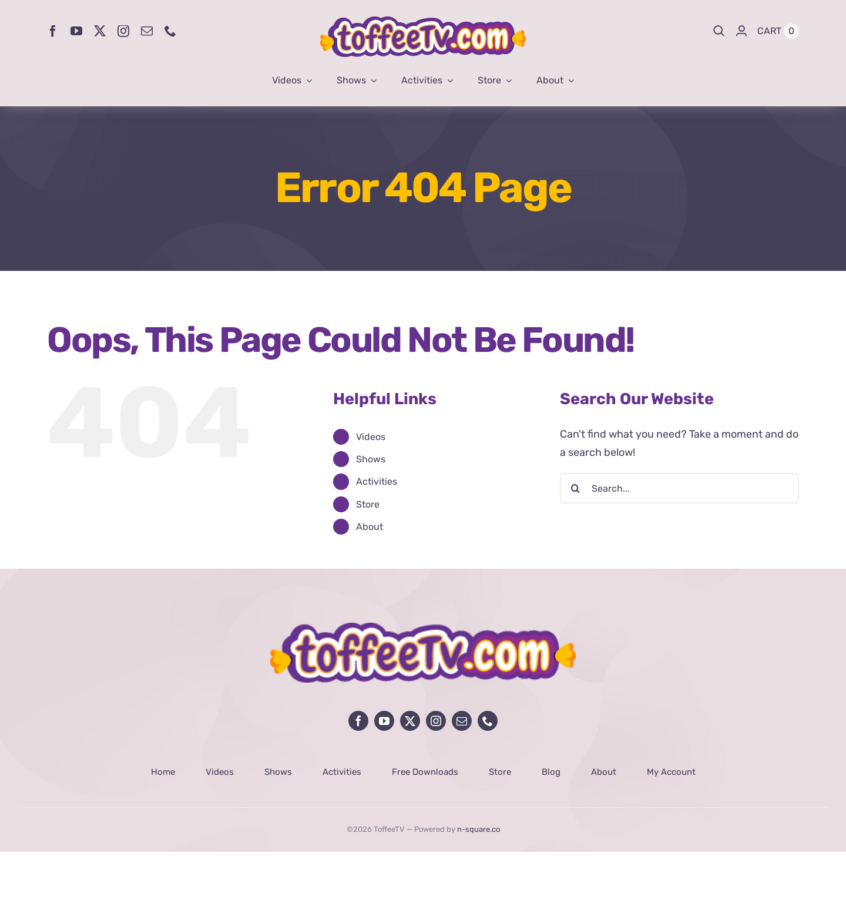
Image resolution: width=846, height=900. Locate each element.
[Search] (719, 31)
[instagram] (123, 31)
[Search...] (679, 488)
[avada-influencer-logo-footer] (423, 628)
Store (368, 504)
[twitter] (100, 31)
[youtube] (76, 31)
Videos (370, 436)
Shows (370, 459)
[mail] (147, 31)
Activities (376, 481)
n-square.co (478, 829)
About (369, 526)
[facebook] (53, 31)
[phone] (170, 31)
